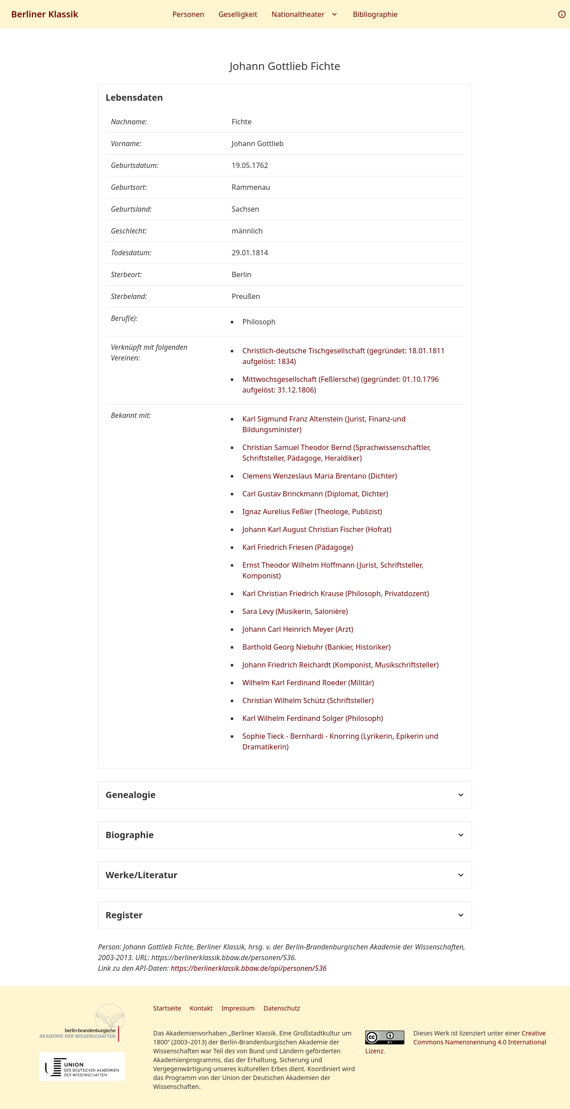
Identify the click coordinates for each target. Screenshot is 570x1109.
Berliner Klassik (44, 14)
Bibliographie (375, 14)
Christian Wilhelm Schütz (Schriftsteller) (308, 700)
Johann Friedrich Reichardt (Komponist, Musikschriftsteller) (340, 665)
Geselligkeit (238, 14)
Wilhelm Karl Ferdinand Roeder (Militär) (308, 682)
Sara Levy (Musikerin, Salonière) (295, 611)
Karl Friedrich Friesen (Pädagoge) (297, 547)
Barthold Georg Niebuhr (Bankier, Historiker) (316, 647)
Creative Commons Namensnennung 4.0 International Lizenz (455, 1042)
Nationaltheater (305, 14)
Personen (188, 14)
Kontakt (201, 1008)
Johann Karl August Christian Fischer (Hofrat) (316, 529)
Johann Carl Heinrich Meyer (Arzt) (297, 629)
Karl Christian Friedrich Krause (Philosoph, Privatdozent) (335, 593)
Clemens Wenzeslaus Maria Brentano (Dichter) (319, 476)
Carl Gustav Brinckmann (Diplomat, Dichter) (315, 494)
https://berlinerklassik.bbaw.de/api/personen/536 (248, 968)
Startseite (167, 1008)
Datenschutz (282, 1008)
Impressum (238, 1008)
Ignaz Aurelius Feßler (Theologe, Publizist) (312, 511)
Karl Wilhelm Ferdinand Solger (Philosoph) (312, 718)
